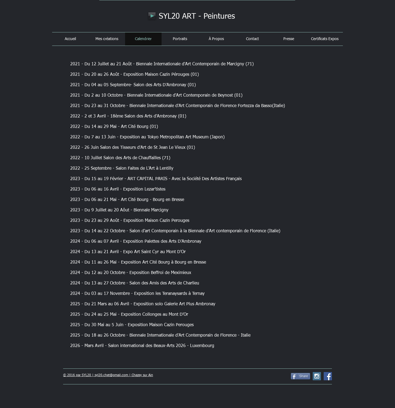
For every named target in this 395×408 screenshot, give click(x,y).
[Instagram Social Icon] (317, 376)
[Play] (152, 15)
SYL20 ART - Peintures (197, 16)
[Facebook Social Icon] (328, 376)
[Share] (300, 376)
